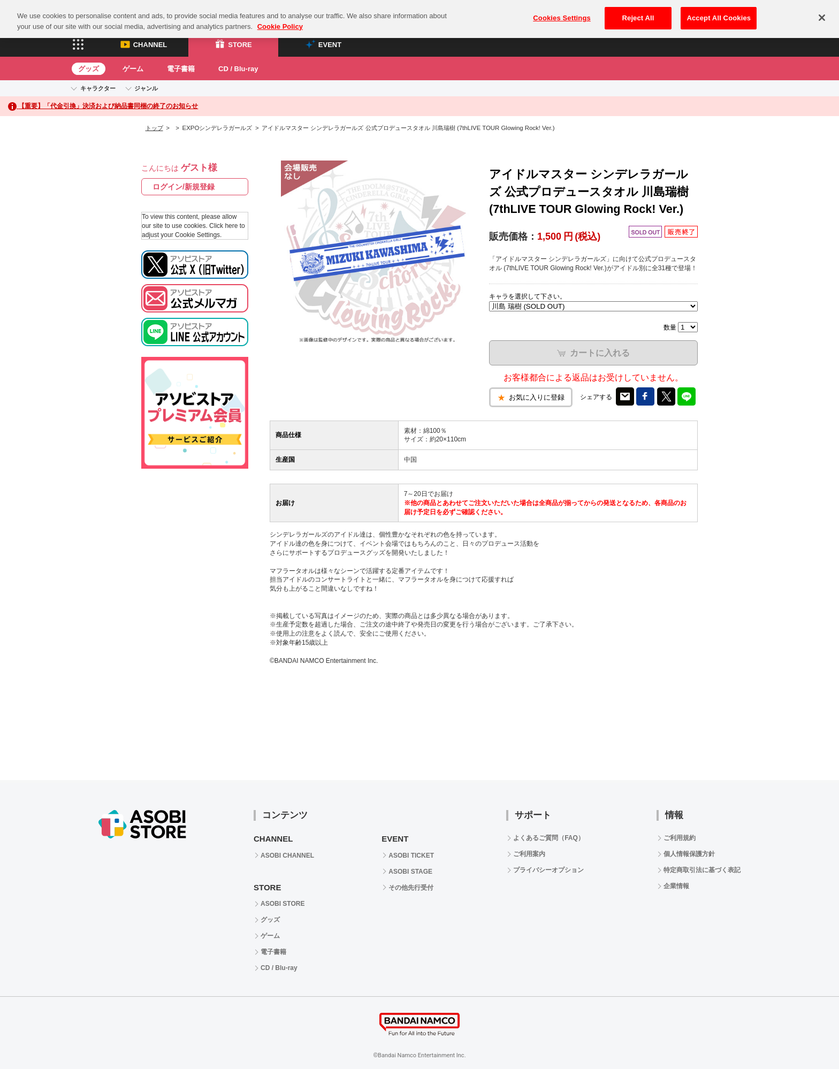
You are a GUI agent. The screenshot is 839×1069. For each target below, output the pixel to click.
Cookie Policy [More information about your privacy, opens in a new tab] (280, 16)
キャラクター (98, 88)
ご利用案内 (529, 854)
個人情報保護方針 (689, 854)
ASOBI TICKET (411, 855)
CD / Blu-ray (238, 69)
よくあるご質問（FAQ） (548, 838)
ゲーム (133, 69)
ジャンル (146, 88)
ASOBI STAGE (410, 871)
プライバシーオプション (548, 870)
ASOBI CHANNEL (287, 855)
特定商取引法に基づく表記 (702, 870)
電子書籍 (181, 69)
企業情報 (676, 886)
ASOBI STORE (282, 903)
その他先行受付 (410, 887)
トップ (154, 128)
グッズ (88, 69)
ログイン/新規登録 (183, 186)
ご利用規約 (679, 838)
